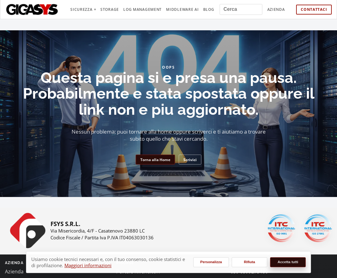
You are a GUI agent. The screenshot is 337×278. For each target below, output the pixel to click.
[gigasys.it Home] (32, 9)
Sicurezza (81, 9)
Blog (208, 9)
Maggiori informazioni (88, 265)
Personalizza (211, 262)
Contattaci (314, 9)
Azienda (276, 9)
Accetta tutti (288, 262)
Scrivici (190, 159)
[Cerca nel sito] (241, 9)
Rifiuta (249, 262)
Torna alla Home (155, 159)
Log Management (142, 9)
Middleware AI (182, 9)
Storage (109, 9)
